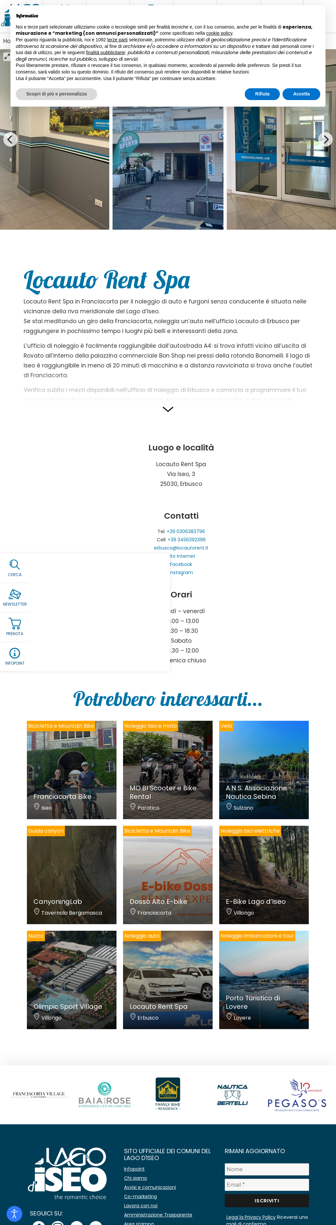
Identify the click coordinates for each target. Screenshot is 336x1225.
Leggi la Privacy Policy (251, 1217)
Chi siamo (135, 1178)
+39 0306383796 (186, 531)
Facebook (181, 564)
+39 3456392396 (187, 539)
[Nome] (267, 1169)
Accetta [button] (301, 93)
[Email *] (267, 1185)
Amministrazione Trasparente (158, 1215)
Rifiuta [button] (262, 93)
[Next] (325, 139)
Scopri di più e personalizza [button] (56, 93)
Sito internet (181, 556)
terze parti (117, 39)
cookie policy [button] (219, 33)
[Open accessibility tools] (14, 1214)
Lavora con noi (141, 1205)
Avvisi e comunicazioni (150, 1187)
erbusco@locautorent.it (181, 548)
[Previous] (10, 139)
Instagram (181, 572)
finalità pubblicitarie (105, 52)
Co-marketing (140, 1196)
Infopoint (134, 1169)
